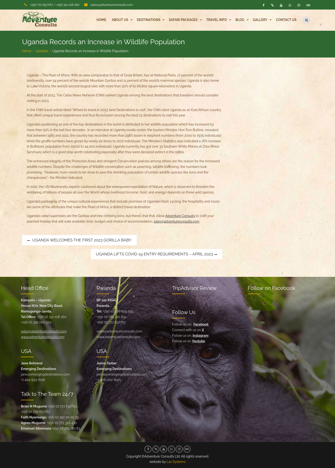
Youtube (198, 341)
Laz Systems (176, 461)
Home (101, 20)
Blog (239, 20)
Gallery (260, 20)
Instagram (200, 335)
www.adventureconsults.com (42, 337)
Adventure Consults (180, 215)
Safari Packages (183, 20)
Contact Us (286, 20)
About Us (120, 20)
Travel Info (216, 20)
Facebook (200, 324)
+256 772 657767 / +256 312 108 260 (54, 5)
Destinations (148, 20)
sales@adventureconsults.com (111, 5)
